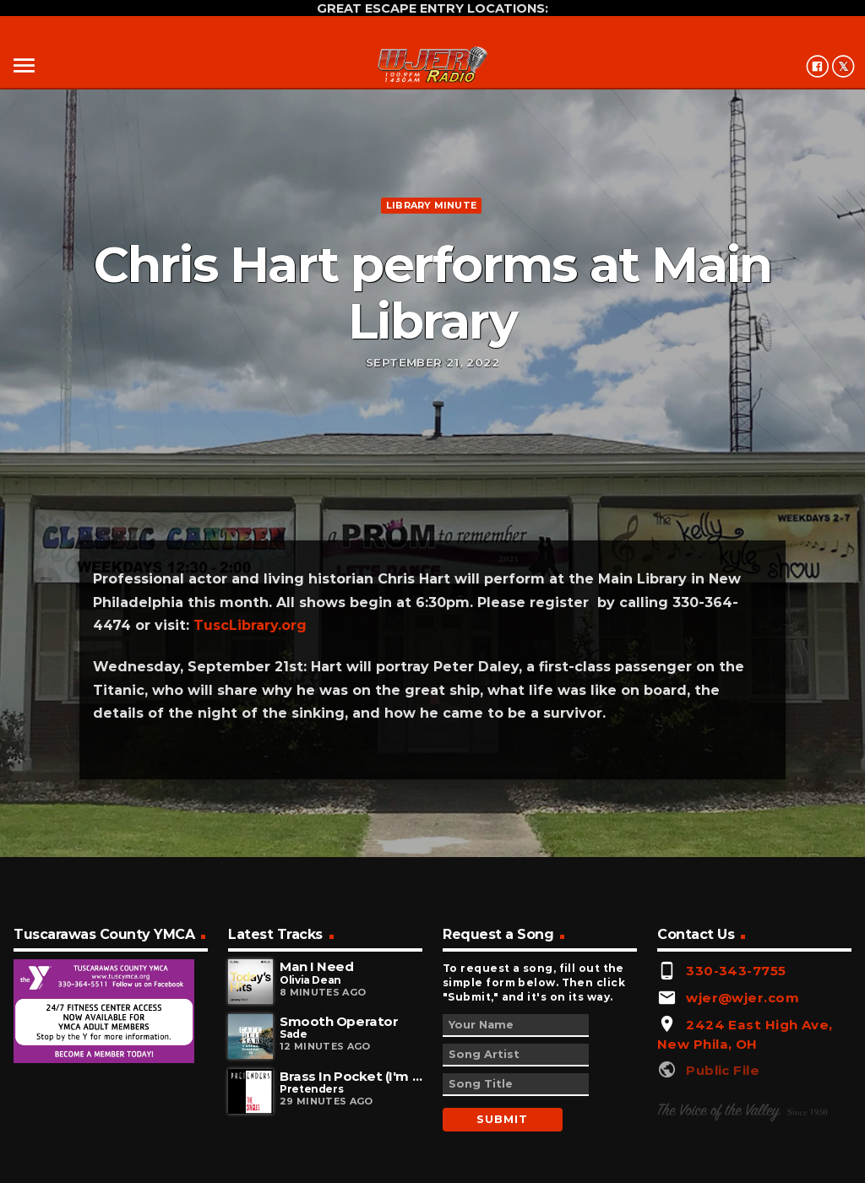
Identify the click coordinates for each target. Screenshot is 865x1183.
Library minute (431, 205)
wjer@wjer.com (742, 998)
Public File (722, 1070)
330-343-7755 (736, 971)
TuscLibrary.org (250, 625)
